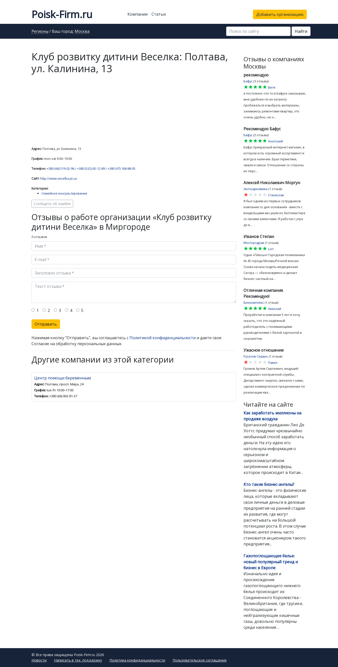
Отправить (46, 324)
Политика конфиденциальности (137, 660)
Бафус (248, 81)
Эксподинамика (256, 189)
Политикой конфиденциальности (162, 337)
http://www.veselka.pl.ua (58, 178)
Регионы (39, 31)
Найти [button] (301, 31)
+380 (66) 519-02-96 (60, 168)
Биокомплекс (254, 302)
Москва (82, 31)
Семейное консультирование (64, 193)
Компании (137, 14)
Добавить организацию (280, 14)
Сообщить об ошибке (52, 203)
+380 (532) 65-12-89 (91, 168)
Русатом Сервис (256, 356)
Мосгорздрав (254, 242)
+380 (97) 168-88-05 (121, 168)
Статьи (159, 14)
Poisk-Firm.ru (61, 14)
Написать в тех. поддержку (78, 660)
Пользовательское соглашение (200, 660)
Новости (39, 660)
